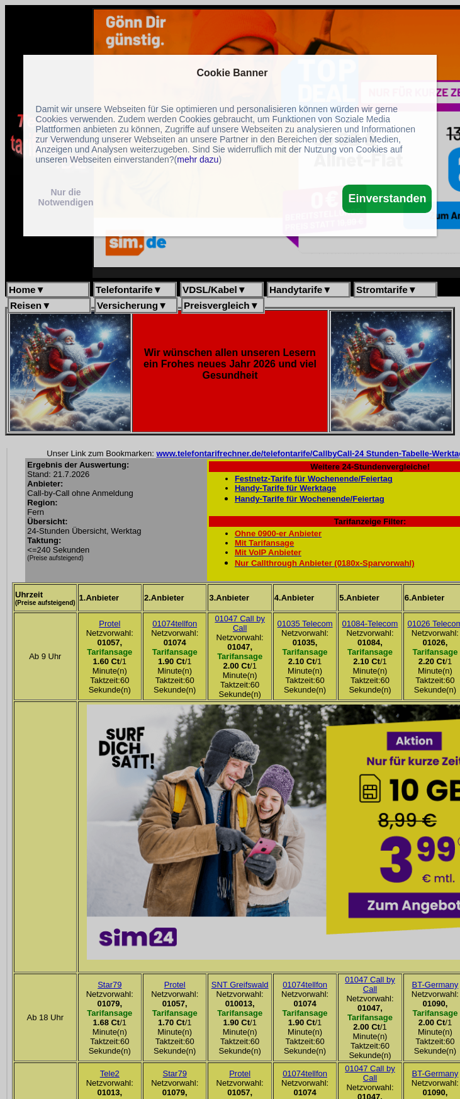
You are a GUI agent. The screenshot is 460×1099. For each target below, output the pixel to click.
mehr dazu (197, 159)
